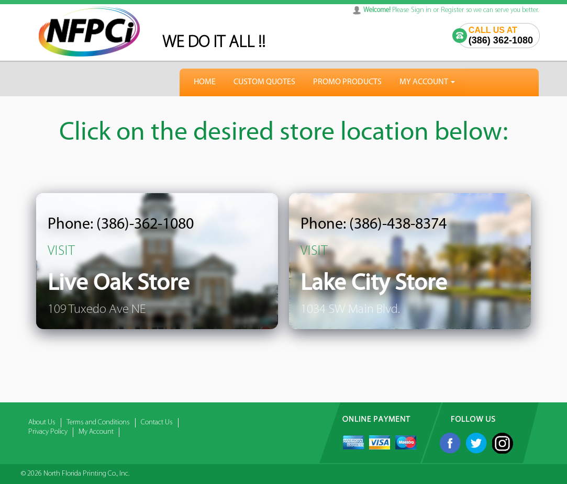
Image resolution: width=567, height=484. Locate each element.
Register (452, 10)
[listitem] (157, 261)
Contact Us (157, 422)
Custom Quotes (264, 82)
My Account (96, 432)
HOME (205, 82)
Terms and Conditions (98, 422)
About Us (41, 422)
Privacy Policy (48, 432)
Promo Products (347, 82)
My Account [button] (427, 82)
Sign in (421, 10)
